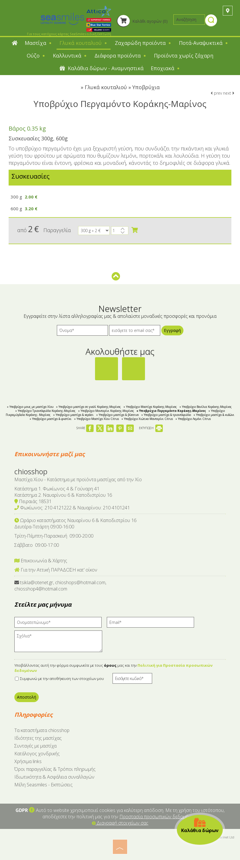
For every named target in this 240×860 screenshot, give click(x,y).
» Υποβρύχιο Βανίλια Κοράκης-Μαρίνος (205, 407)
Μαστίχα (38, 42)
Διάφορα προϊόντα (120, 55)
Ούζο (36, 55)
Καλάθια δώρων (199, 825)
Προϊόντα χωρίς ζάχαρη (183, 55)
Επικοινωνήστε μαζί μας (49, 454)
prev (216, 93)
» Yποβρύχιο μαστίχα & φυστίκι (50, 419)
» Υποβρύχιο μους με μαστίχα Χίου (30, 407)
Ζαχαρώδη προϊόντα (143, 42)
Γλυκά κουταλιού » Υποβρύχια (122, 87)
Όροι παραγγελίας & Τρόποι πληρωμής (55, 769)
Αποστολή (26, 697)
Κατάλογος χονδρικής (37, 753)
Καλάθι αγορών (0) (142, 21)
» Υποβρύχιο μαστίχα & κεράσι (73, 415)
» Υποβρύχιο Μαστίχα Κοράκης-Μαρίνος (150, 407)
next (228, 93)
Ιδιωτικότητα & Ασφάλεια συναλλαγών (54, 777)
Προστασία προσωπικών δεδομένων (158, 816)
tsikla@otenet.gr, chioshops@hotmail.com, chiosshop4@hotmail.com (60, 585)
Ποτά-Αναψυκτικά (204, 42)
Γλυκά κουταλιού (83, 42)
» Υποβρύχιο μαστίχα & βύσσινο (117, 415)
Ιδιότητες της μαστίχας (38, 738)
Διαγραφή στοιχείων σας (120, 823)
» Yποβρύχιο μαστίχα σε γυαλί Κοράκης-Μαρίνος (88, 407)
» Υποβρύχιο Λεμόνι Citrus (193, 419)
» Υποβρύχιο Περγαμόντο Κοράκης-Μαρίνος (171, 411)
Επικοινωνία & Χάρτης (40, 560)
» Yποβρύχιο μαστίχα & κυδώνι (213, 415)
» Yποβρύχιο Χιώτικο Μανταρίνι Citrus (147, 419)
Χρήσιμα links (28, 761)
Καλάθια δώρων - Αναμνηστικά (102, 68)
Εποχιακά (165, 68)
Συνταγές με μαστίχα (35, 746)
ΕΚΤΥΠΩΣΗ (151, 428)
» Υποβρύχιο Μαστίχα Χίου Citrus (96, 419)
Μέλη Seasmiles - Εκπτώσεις (43, 784)
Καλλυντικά (70, 55)
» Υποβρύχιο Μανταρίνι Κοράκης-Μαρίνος (106, 411)
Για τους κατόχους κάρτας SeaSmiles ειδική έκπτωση (69, 34)
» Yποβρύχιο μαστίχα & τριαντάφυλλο (166, 415)
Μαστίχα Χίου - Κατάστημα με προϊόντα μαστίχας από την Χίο (78, 479)
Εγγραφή (172, 330)
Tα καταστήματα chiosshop (41, 730)
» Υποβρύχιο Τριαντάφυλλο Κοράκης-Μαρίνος (45, 411)
